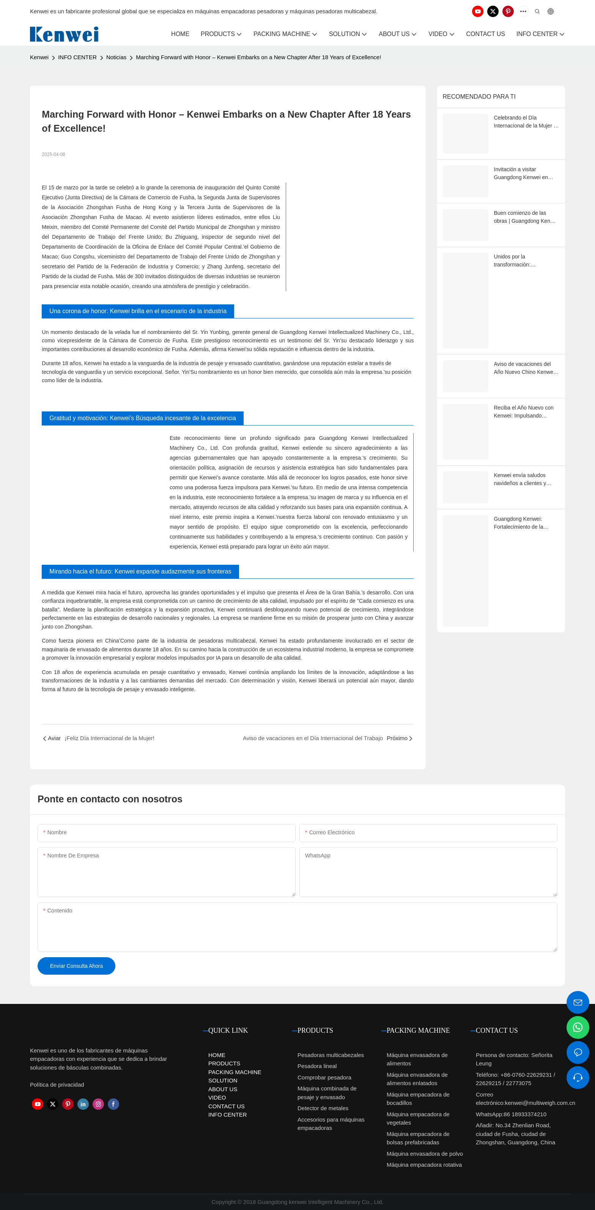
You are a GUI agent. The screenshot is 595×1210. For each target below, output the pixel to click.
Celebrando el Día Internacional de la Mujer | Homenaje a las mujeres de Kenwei (526, 122)
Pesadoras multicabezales (331, 1055)
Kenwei (39, 57)
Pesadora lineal (317, 1066)
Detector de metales (323, 1108)
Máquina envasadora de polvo (425, 1153)
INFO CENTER (77, 57)
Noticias (116, 57)
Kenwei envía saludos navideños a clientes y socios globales (520, 479)
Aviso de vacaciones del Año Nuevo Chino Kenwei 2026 (524, 368)
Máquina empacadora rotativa (424, 1164)
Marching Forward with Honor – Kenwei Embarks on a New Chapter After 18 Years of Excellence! (258, 57)
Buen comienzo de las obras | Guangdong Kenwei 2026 (526, 217)
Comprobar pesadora (324, 1077)
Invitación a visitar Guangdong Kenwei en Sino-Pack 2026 (521, 173)
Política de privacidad (57, 1084)
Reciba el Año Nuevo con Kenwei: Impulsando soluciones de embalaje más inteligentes (524, 412)
